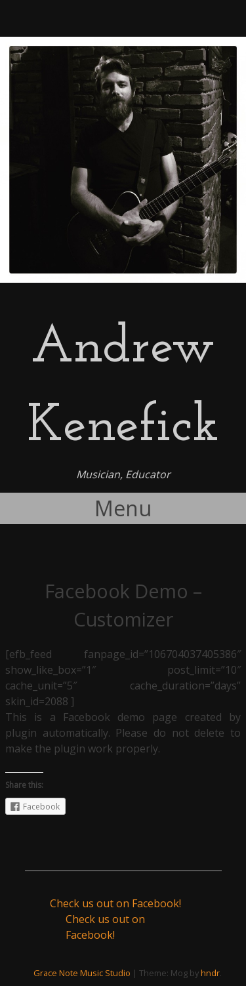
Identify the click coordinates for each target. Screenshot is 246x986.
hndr (210, 973)
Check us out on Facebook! (115, 903)
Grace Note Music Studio (82, 973)
